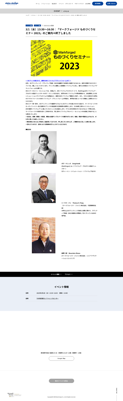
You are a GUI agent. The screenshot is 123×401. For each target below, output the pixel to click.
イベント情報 (55, 274)
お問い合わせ (111, 3)
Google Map (61, 358)
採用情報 (97, 3)
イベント (33, 15)
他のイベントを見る (61, 381)
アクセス (67, 274)
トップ (27, 15)
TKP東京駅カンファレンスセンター (48, 298)
